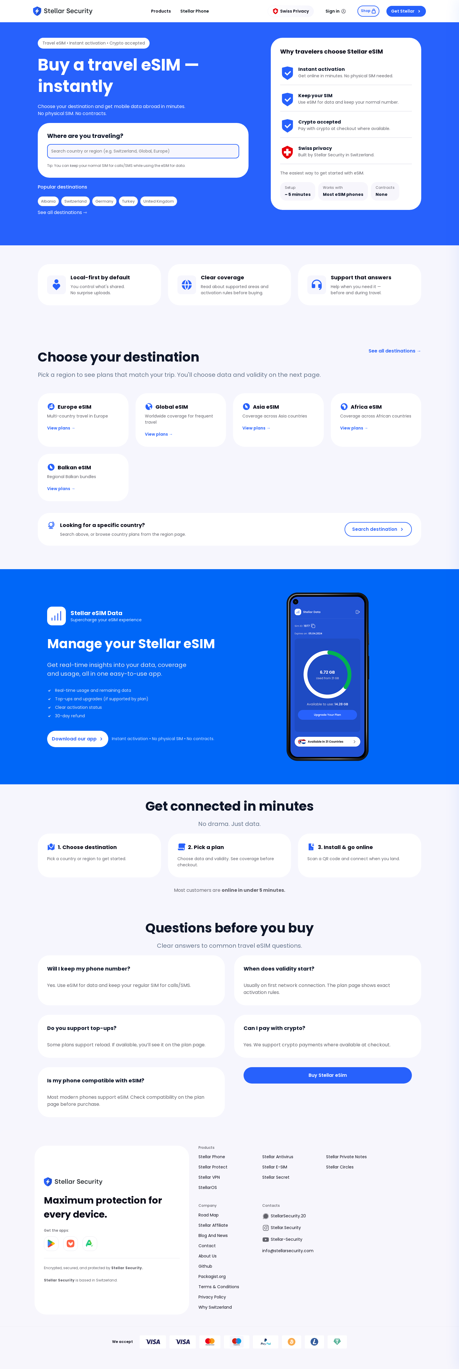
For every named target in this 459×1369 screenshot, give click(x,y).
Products (160, 11)
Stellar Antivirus (277, 1157)
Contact (207, 1246)
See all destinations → (395, 351)
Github (205, 1266)
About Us (207, 1256)
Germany (104, 201)
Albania (48, 201)
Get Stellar (406, 11)
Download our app (78, 738)
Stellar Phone (193, 11)
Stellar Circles (340, 1167)
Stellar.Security (286, 1228)
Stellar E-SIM (274, 1167)
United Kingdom (158, 201)
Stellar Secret (276, 1177)
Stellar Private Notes (346, 1157)
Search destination (378, 529)
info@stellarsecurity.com (288, 1251)
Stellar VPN (209, 1177)
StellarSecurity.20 (288, 1216)
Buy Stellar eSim (328, 1075)
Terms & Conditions (218, 1287)
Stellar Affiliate (213, 1225)
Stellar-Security (286, 1239)
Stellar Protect (212, 1167)
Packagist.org (212, 1276)
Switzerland (75, 201)
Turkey (128, 201)
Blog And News (213, 1235)
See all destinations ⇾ (62, 212)
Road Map (208, 1215)
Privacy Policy (212, 1297)
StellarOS (207, 1187)
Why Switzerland (215, 1307)
